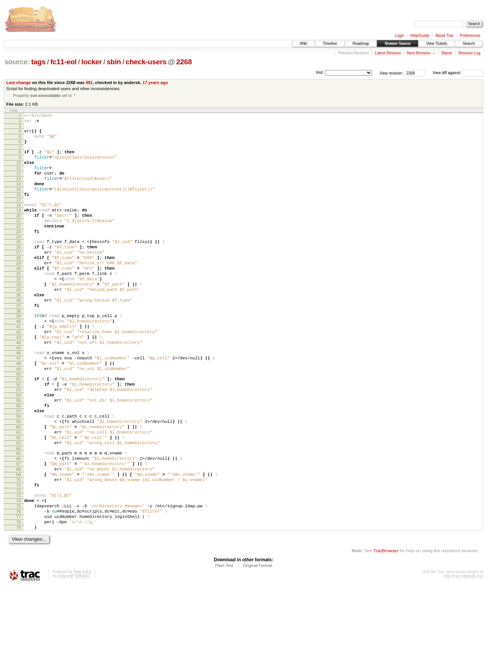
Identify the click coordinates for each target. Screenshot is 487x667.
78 (18, 600)
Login (399, 35)
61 (18, 493)
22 (18, 247)
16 (18, 210)
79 (18, 607)
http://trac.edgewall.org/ (463, 656)
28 (18, 285)
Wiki (303, 43)
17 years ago (155, 82)
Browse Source (398, 43)
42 (18, 374)
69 (18, 544)
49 (18, 417)
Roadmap (361, 43)
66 (18, 524)
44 (18, 386)
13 (18, 191)
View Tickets (436, 43)
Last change (18, 82)
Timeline (330, 43)
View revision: (391, 73)
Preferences (470, 35)
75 (18, 581)
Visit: (319, 72)
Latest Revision (388, 53)
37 (18, 343)
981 (89, 82)
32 (18, 310)
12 (18, 184)
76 (18, 587)
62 (18, 500)
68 (18, 537)
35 (18, 330)
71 (18, 556)
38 (18, 349)
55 (18, 455)
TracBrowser (385, 631)
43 (18, 380)
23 (18, 254)
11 (18, 178)
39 (18, 354)
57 (18, 467)
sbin (114, 62)
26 (18, 272)
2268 (184, 62)
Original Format (257, 646)
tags (38, 62)
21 (18, 241)
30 (18, 297)
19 (18, 228)
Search (469, 43)
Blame (446, 53)
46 (18, 398)
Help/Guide (419, 35)
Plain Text (224, 646)
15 (18, 204)
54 (18, 448)
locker (91, 62)
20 (18, 234)
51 (18, 429)
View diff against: (458, 73)
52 (18, 435)
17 (18, 216)
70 (18, 550)
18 (18, 221)
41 (18, 367)
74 (18, 574)
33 (18, 317)
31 (18, 304)
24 (18, 260)
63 (18, 506)
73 (18, 568)
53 (18, 442)
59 (18, 480)
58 (18, 474)
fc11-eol (63, 62)
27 (18, 278)
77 (18, 594)
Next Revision (419, 53)
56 (18, 461)
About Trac (444, 35)
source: (17, 62)
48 (18, 411)
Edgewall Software (73, 656)
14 (18, 197)
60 (18, 487)
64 (18, 513)
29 (18, 291)
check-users (146, 62)
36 (18, 336)
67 (18, 531)
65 (18, 518)
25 (18, 265)
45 (18, 393)
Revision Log (469, 53)
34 (18, 323)
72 (18, 563)
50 (18, 424)
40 (18, 361)
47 (18, 404)
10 (18, 171)
